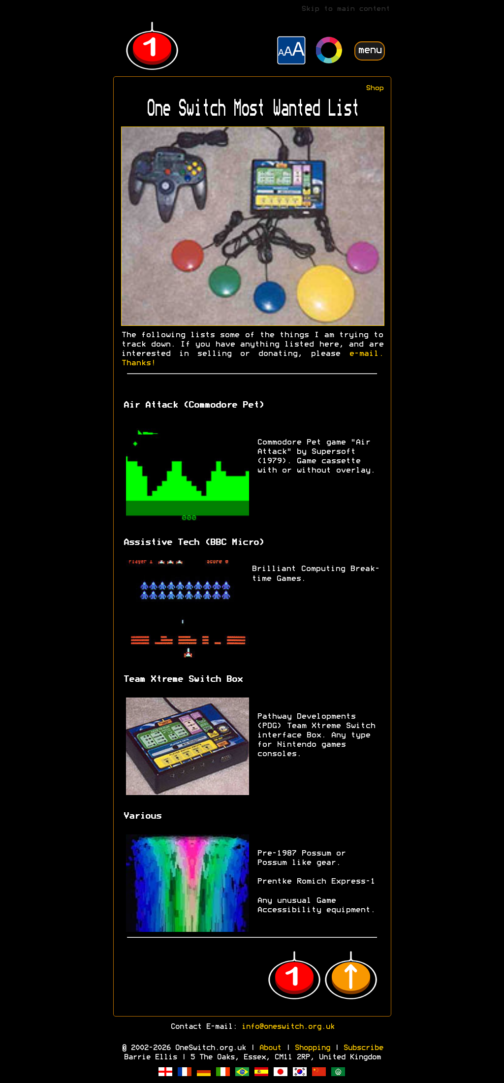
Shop (374, 88)
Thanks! (138, 363)
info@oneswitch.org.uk (287, 1026)
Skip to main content (345, 9)
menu (369, 50)
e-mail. (366, 353)
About (270, 1048)
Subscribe (363, 1048)
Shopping (312, 1048)
